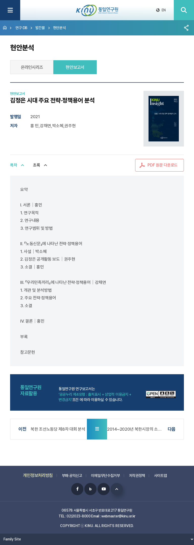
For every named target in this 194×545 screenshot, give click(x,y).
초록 (36, 165)
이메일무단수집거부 (105, 473)
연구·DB (21, 28)
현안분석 (59, 28)
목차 (13, 165)
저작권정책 (137, 473)
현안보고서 (75, 67)
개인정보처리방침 (38, 472)
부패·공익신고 (72, 473)
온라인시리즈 (32, 67)
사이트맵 (160, 473)
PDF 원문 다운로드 (163, 165)
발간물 (40, 28)
